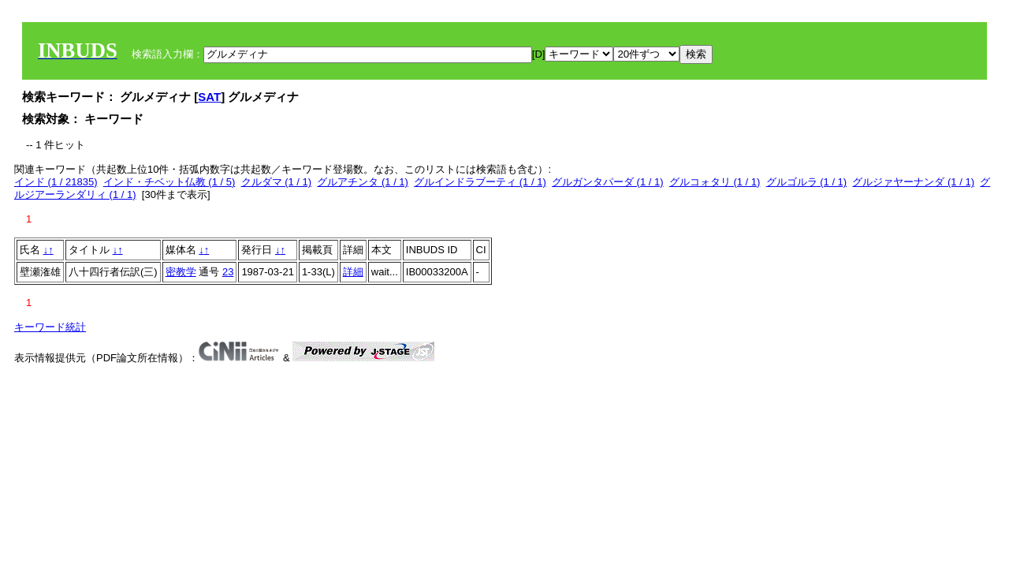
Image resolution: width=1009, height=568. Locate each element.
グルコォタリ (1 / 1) (715, 182)
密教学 (181, 272)
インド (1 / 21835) (56, 182)
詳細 (353, 272)
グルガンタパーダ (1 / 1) (608, 182)
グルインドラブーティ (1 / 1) (480, 182)
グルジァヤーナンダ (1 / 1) (913, 182)
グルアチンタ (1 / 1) (362, 182)
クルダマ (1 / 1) (276, 182)
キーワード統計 (50, 327)
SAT (209, 96)
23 (227, 272)
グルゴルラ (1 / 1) (806, 182)
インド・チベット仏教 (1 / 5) (169, 182)
